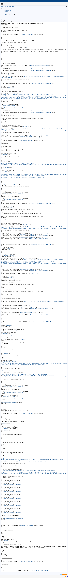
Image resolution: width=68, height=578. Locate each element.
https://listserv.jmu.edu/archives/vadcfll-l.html (26, 34)
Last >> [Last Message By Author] (13, 14)
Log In (65, 0)
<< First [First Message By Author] (5, 14)
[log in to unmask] (18, 18)
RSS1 (63, 574)
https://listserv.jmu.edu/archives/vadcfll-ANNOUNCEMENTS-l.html (41, 70)
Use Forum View (6, 8)
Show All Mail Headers (7, 11)
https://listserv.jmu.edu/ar (34, 273)
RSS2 (66, 574)
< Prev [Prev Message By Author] (8, 14)
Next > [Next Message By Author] (11, 14)
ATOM (61, 574)
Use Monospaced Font (7, 9)
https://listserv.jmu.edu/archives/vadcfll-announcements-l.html (39, 65)
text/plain (9, 21)
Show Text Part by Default (8, 10)
